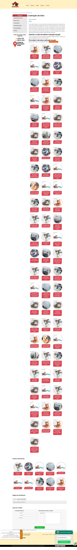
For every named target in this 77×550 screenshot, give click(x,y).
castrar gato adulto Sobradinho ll (34, 255)
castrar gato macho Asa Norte (59, 138)
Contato (47, 5)
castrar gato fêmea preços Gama (46, 255)
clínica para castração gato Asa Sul (34, 306)
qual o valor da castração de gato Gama (34, 422)
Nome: (28, 516)
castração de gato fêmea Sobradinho (34, 339)
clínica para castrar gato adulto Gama (58, 105)
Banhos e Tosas (16, 20)
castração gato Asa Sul (46, 322)
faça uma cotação (53, 41)
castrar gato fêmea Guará (34, 372)
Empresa (32, 5)
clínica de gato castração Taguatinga (35, 155)
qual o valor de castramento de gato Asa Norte (58, 273)
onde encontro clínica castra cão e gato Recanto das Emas (58, 256)
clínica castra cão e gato (40, 463)
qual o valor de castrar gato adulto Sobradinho (34, 206)
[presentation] (22, 525)
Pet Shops (15, 30)
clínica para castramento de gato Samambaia (34, 89)
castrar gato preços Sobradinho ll (46, 372)
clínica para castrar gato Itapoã (34, 56)
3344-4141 (21, 38)
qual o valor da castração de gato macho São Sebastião (34, 404)
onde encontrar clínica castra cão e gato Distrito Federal (47, 122)
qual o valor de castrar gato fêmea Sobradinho (46, 404)
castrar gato (29, 477)
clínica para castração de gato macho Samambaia (47, 290)
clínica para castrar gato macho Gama (34, 122)
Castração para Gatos (18, 25)
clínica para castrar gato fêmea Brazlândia (46, 73)
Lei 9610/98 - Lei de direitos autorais (31, 533)
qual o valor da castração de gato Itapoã (34, 323)
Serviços (42, 5)
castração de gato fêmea (29, 492)
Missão (37, 5)
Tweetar (30, 21)
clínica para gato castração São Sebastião (46, 190)
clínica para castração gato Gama (35, 387)
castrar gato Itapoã (58, 71)
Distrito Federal (23, 502)
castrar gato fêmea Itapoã (58, 372)
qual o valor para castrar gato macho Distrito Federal (47, 106)
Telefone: (28, 521)
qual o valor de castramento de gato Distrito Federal (58, 356)
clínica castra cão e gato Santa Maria (34, 189)
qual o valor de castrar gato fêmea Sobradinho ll (46, 89)
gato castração (40, 477)
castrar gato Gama (46, 154)
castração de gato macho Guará (34, 222)
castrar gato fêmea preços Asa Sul (46, 273)
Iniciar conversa (64, 541)
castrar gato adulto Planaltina (46, 171)
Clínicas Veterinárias (17, 28)
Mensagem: (50, 521)
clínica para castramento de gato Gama (46, 306)
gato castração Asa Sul (46, 238)
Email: (28, 518)
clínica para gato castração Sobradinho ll (34, 73)
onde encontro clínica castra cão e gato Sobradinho (46, 56)
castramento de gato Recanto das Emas (46, 356)
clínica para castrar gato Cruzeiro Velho (58, 205)
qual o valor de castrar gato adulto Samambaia (34, 172)
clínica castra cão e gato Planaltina (46, 339)
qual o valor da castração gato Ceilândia (59, 239)
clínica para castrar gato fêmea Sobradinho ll (58, 306)
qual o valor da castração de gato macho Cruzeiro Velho (58, 172)
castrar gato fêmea (18, 462)
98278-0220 (21, 40)
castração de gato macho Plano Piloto (46, 222)
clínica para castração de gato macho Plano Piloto (58, 56)
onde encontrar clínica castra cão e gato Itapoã (34, 290)
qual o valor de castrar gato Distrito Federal (58, 155)
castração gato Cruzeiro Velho (59, 322)
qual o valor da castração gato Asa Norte (58, 339)
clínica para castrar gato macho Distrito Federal (58, 223)
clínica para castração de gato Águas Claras (46, 139)
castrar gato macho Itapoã (59, 89)
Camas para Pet (16, 23)
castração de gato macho (51, 463)
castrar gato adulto (29, 462)
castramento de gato (18, 492)
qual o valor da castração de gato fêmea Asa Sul (58, 122)
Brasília (18, 502)
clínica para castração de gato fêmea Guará (58, 404)
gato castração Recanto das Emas (34, 273)
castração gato (18, 477)
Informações (21, 534)
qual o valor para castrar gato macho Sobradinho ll (59, 422)
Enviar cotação (40, 530)
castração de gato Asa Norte (34, 105)
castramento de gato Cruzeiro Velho (58, 387)
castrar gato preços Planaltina (46, 387)
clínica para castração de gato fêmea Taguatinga (34, 239)
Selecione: (14, 502)
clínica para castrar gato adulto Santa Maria (34, 139)
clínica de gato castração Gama (46, 205)
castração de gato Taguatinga (58, 189)
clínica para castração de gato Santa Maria (34, 356)
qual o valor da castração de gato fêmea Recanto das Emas (35, 439)
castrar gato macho (52, 477)
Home (27, 5)
